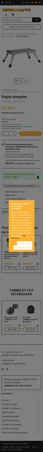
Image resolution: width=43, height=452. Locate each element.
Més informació (18, 236)
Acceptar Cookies (24, 243)
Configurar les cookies (22, 247)
